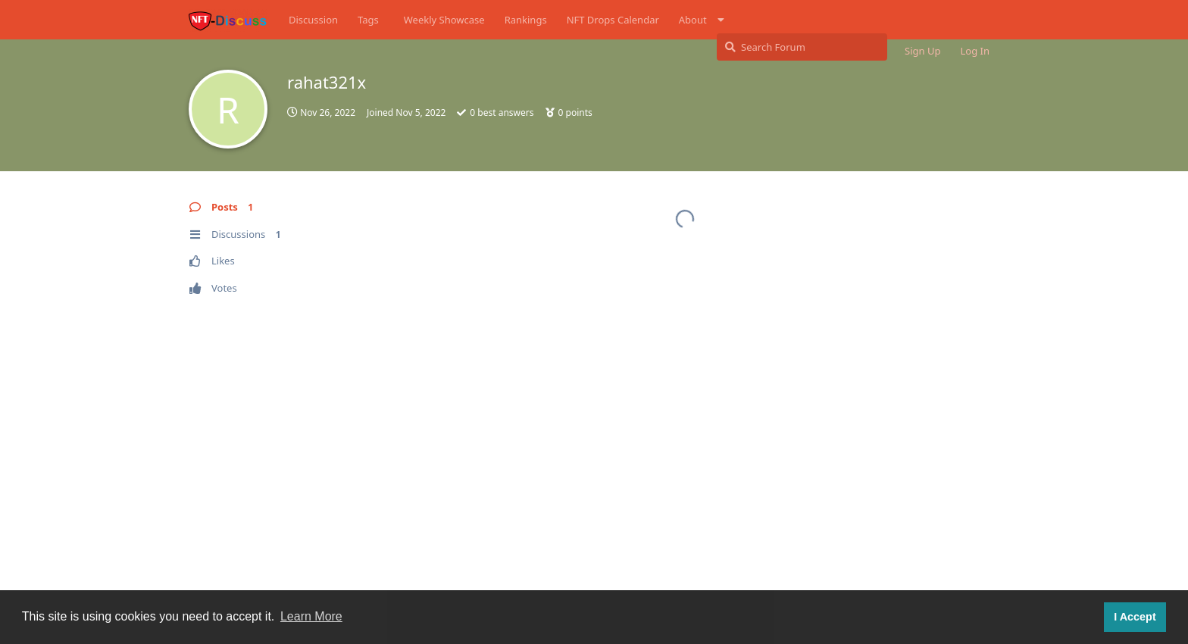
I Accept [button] (1134, 617)
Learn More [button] (311, 616)
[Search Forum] (802, 47)
